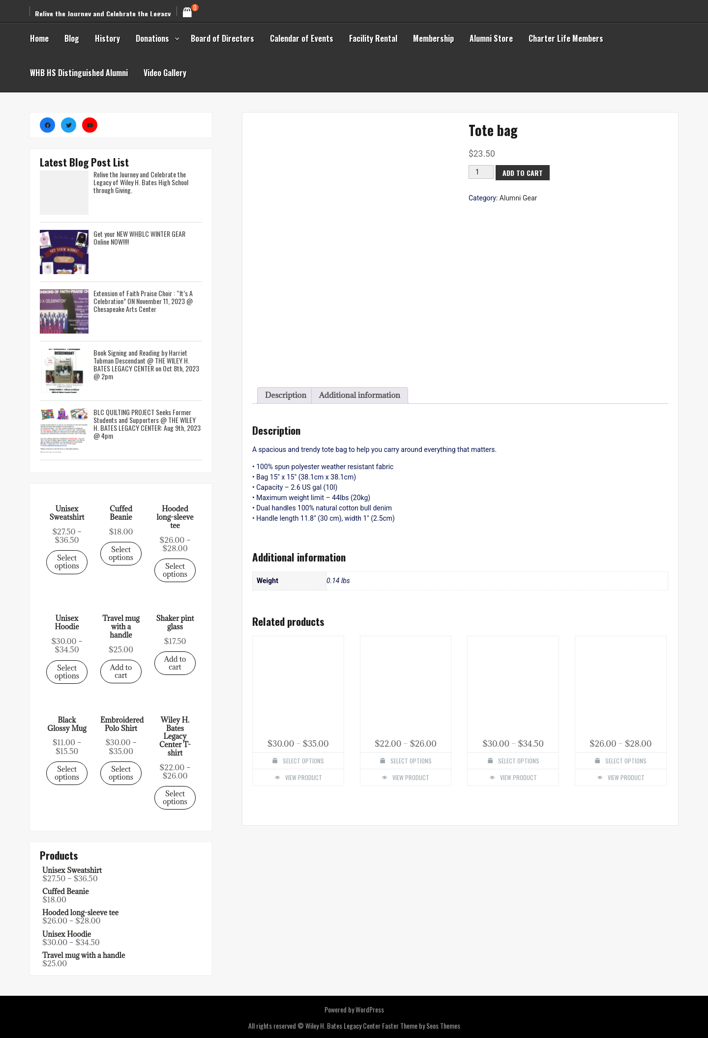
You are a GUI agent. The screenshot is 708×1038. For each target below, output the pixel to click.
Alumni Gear (534, 361)
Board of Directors (222, 38)
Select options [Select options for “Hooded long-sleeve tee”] (595, 544)
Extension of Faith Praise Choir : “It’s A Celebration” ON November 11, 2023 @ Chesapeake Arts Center (143, 301)
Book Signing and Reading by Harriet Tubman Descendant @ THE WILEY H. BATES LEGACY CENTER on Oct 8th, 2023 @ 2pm (146, 364)
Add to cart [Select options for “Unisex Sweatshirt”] (121, 671)
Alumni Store (491, 38)
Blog (71, 38)
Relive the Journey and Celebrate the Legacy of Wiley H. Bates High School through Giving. (140, 182)
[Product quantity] (487, 347)
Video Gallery (165, 73)
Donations (152, 38)
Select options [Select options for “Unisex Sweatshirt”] (67, 561)
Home (39, 38)
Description (274, 444)
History (107, 38)
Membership (433, 38)
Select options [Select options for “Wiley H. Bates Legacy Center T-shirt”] (420, 544)
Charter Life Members (566, 38)
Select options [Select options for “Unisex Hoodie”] (508, 544)
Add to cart (541, 347)
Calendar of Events (301, 38)
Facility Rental (373, 38)
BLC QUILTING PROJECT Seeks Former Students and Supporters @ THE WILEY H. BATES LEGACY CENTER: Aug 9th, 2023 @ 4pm (147, 424)
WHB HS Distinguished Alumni (79, 73)
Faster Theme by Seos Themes (421, 1025)
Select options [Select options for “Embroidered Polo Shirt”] (332, 544)
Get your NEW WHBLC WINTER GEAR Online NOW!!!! (139, 237)
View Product (334, 548)
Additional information (353, 444)
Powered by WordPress (354, 1009)
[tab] (274, 444)
